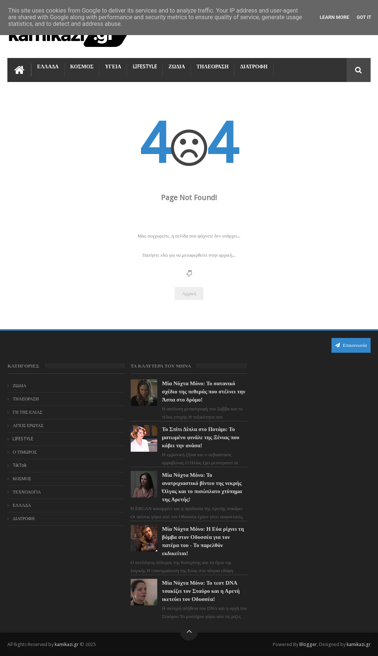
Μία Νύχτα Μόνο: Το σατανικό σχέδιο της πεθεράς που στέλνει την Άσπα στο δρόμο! (203, 391)
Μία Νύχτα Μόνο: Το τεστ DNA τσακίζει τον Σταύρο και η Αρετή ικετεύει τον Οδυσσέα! (201, 591)
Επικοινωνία (351, 345)
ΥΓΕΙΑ (113, 66)
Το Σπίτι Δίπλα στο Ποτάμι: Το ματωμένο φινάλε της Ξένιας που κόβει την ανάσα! (201, 437)
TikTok (20, 465)
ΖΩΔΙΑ (176, 66)
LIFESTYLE (145, 66)
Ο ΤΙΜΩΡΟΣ (25, 452)
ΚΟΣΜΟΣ (82, 66)
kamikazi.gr (67, 644)
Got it (364, 17)
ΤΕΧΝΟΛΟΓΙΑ (27, 492)
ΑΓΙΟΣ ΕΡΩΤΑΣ (28, 425)
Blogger (308, 644)
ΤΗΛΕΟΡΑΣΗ (212, 66)
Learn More (334, 17)
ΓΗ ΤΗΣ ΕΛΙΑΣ (27, 412)
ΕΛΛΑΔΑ (47, 66)
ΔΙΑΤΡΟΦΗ (253, 66)
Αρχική (189, 293)
